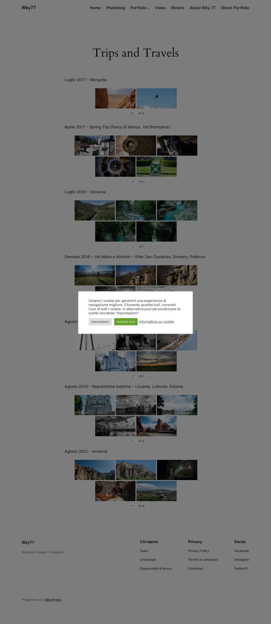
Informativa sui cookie (156, 322)
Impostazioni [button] (100, 321)
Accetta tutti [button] (126, 321)
